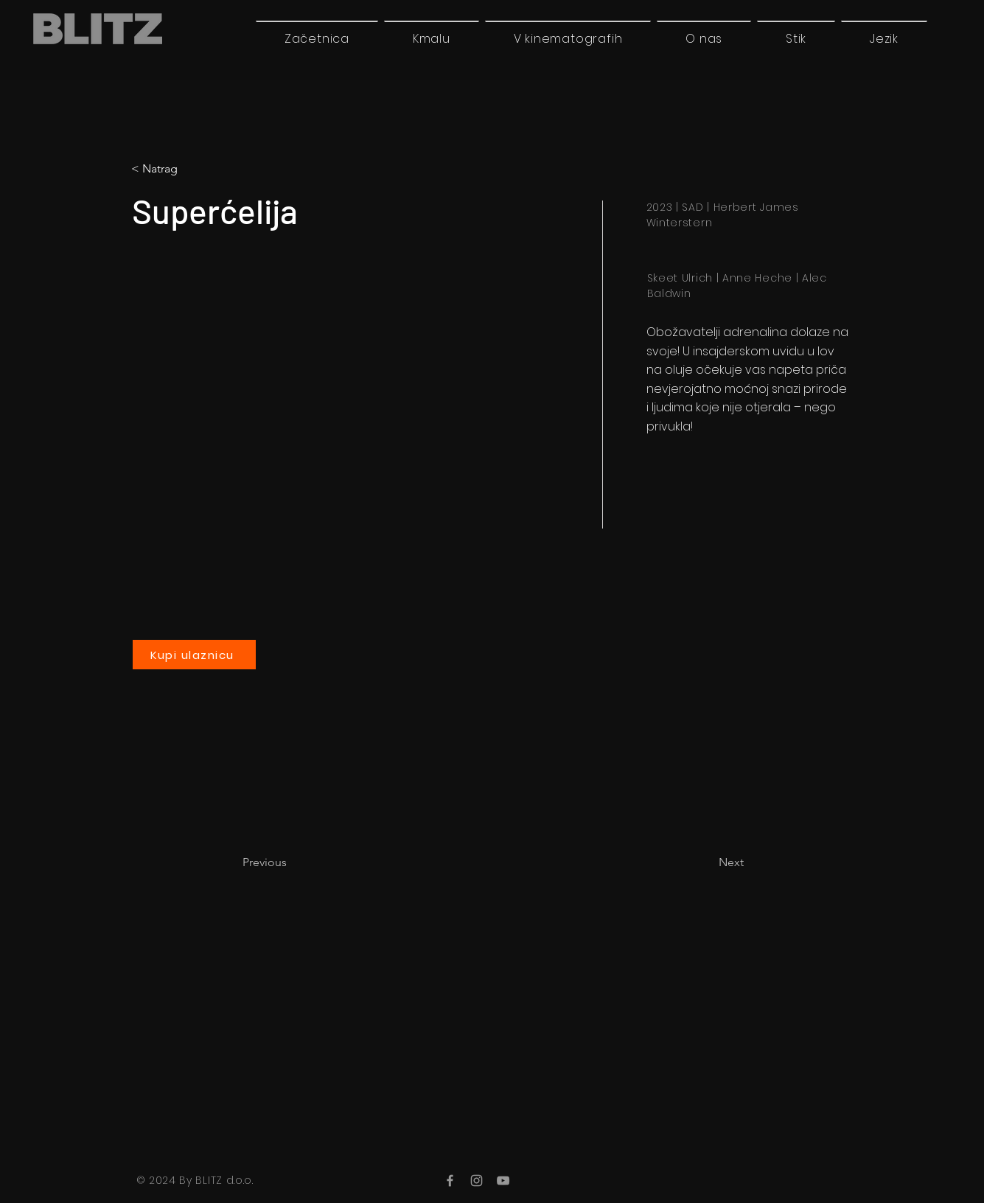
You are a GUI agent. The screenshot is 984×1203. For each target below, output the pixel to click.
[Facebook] (450, 1180)
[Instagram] (476, 1180)
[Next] (707, 862)
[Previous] (291, 862)
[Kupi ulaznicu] (194, 654)
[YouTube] (503, 1180)
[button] (884, 38)
